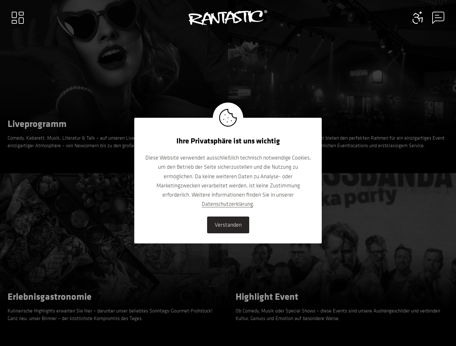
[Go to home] (227, 17)
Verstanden (228, 224)
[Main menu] (17, 17)
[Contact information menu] (418, 17)
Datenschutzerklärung (227, 203)
